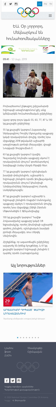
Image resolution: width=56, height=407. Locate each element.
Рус (50, 3)
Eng (45, 3)
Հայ (39, 3)
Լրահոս (8, 348)
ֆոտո (7, 351)
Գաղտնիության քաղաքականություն (22, 389)
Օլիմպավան (34, 351)
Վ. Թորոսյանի (19, 400)
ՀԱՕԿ (7, 355)
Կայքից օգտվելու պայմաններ (18, 386)
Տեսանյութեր (34, 348)
